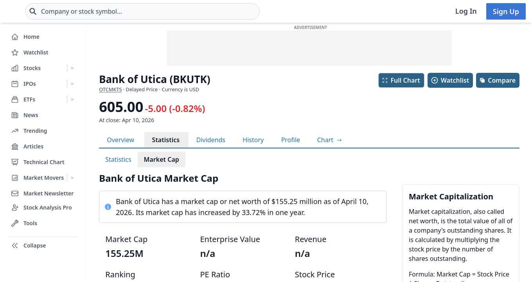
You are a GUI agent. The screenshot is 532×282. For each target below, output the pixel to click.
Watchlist (450, 80)
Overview (120, 140)
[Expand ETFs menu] (72, 99)
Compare (497, 80)
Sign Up (506, 11)
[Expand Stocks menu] (72, 68)
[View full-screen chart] (329, 140)
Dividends (210, 140)
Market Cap (161, 159)
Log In (466, 11)
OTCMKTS (110, 89)
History (253, 140)
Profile (290, 140)
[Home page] (31, 11)
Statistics (166, 140)
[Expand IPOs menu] (72, 84)
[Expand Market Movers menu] (72, 178)
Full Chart (401, 80)
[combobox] (189, 11)
